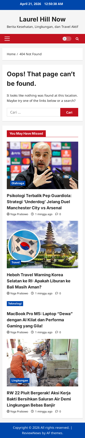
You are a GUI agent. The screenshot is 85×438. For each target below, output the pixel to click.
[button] (7, 38)
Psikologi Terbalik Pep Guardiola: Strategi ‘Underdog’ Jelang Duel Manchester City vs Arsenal (39, 201)
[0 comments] (58, 214)
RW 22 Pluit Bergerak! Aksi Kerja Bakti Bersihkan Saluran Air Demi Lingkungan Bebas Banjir (39, 398)
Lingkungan (20, 380)
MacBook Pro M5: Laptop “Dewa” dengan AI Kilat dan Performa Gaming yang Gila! (40, 319)
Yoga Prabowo (19, 214)
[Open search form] (77, 38)
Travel (16, 262)
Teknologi (15, 303)
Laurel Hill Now (42, 19)
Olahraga (18, 183)
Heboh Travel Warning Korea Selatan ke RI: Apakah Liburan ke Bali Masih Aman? (38, 280)
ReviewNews (31, 433)
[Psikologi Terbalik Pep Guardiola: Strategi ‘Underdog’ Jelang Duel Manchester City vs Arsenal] (42, 165)
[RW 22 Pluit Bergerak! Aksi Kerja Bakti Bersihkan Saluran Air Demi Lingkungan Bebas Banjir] (42, 362)
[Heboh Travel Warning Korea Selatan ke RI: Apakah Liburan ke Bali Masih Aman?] (42, 244)
